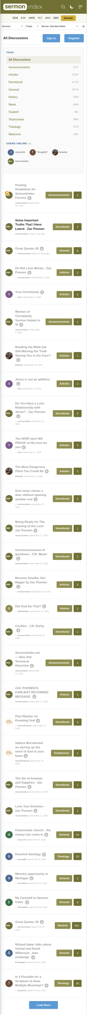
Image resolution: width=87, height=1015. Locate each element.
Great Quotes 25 (27, 922)
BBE (56, 17)
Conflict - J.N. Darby (29, 626)
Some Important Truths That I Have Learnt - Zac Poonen (29, 225)
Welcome (43, 134)
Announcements (43, 67)
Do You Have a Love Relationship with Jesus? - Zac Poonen (30, 408)
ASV (47, 17)
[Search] (63, 7)
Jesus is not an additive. (32, 379)
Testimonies (43, 119)
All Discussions (19, 59)
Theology (43, 127)
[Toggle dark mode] (72, 7)
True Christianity (27, 292)
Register (74, 38)
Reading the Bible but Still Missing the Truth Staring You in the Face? (32, 351)
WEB (32, 17)
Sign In (51, 38)
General (43, 89)
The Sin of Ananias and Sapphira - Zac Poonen (28, 783)
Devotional (43, 82)
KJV (23, 17)
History (43, 97)
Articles (43, 74)
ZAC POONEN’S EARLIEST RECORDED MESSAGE (31, 692)
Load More (43, 1005)
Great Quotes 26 (27, 248)
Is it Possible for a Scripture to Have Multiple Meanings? (29, 981)
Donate (68, 18)
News (43, 104)
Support (43, 112)
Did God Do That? (28, 606)
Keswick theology (28, 854)
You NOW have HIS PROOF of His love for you (31, 443)
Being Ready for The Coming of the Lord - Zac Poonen (30, 526)
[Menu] (80, 7)
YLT (40, 17)
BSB (15, 17)
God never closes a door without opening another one (30, 495)
